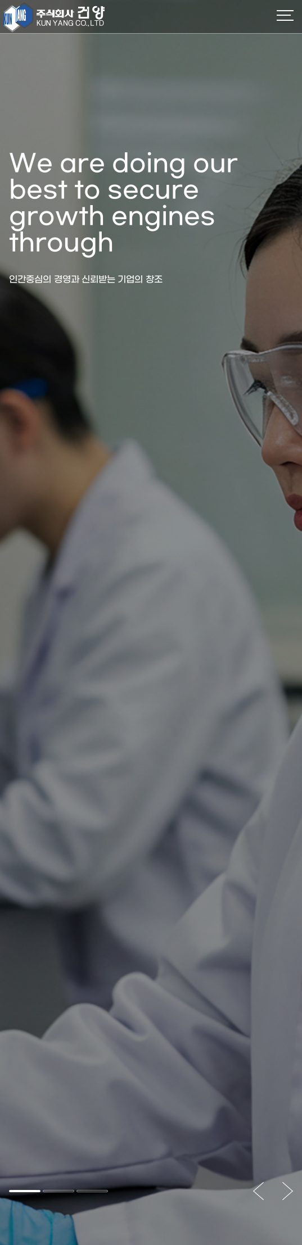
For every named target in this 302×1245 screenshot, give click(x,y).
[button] (24, 1191)
